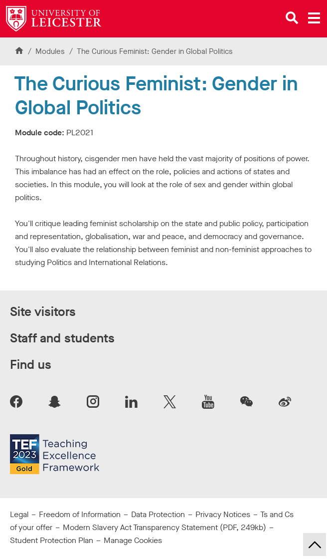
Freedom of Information (80, 514)
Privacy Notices (222, 514)
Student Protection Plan (51, 540)
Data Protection (158, 514)
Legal (19, 514)
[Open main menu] (314, 17)
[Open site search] (292, 17)
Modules (51, 51)
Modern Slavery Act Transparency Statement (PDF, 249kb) (164, 527)
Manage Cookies (133, 540)
